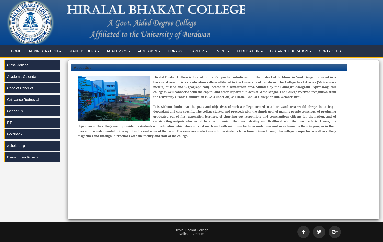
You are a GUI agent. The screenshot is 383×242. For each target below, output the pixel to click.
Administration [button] (45, 51)
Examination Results (22, 157)
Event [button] (222, 51)
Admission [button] (149, 51)
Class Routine (17, 65)
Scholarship (16, 146)
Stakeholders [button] (84, 51)
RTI (9, 123)
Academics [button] (118, 51)
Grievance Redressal (23, 100)
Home (16, 51)
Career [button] (198, 51)
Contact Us (330, 51)
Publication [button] (250, 51)
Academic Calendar (22, 77)
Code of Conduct (20, 88)
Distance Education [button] (291, 51)
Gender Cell (16, 111)
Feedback (14, 134)
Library (175, 51)
